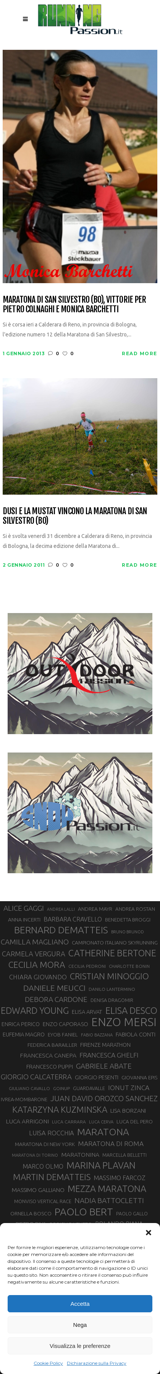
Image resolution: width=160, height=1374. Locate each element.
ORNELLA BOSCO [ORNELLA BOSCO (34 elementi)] (31, 1213)
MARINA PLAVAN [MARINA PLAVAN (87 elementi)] (101, 1165)
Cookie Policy (48, 1363)
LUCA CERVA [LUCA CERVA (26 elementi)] (101, 1122)
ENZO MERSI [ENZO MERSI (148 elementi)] (124, 1022)
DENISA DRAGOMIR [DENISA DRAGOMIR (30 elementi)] (112, 1000)
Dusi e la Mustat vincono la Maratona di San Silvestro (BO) (75, 516)
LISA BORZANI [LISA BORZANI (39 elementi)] (128, 1110)
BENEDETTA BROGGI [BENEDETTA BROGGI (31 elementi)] (127, 919)
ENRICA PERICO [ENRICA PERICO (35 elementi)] (21, 1024)
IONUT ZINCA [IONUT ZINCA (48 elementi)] (128, 1087)
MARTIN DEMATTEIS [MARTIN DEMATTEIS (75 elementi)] (52, 1177)
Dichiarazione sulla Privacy (96, 1363)
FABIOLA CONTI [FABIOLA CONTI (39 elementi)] (135, 1034)
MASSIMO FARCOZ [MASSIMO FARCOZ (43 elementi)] (119, 1177)
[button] (148, 1232)
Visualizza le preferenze (80, 1346)
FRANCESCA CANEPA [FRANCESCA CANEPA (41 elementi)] (48, 1055)
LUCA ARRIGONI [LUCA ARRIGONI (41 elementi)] (27, 1121)
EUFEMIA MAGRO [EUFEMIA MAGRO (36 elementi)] (24, 1034)
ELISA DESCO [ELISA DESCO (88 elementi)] (131, 1011)
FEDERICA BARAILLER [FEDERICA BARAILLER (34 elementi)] (52, 1045)
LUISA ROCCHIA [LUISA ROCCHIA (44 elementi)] (51, 1133)
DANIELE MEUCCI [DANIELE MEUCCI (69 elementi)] (54, 987)
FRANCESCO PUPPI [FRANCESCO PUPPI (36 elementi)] (49, 1066)
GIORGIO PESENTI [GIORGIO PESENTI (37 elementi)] (96, 1077)
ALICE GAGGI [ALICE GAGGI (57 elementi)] (23, 908)
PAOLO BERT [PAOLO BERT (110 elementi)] (84, 1212)
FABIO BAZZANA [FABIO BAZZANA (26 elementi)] (97, 1035)
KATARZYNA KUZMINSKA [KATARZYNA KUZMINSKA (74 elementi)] (59, 1109)
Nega (80, 1325)
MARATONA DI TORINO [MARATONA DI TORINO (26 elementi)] (35, 1155)
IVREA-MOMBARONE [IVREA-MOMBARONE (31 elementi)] (24, 1099)
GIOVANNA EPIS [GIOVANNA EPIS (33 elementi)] (139, 1077)
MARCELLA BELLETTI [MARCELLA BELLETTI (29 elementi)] (124, 1155)
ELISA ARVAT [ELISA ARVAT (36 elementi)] (87, 1011)
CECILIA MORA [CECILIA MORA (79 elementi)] (36, 964)
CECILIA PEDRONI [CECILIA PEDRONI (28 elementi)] (87, 966)
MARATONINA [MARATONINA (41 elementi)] (80, 1154)
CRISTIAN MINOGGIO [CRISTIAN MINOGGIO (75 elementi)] (109, 976)
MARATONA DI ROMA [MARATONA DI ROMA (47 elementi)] (111, 1143)
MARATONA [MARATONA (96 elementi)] (103, 1132)
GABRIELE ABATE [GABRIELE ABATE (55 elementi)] (104, 1066)
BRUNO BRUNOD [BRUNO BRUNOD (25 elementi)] (127, 932)
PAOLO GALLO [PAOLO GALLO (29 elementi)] (132, 1213)
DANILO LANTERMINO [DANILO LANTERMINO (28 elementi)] (112, 989)
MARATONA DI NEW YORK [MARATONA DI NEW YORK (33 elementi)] (45, 1144)
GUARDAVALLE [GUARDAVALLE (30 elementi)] (89, 1088)
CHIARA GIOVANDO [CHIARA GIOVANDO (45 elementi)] (38, 976)
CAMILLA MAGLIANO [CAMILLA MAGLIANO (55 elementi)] (35, 942)
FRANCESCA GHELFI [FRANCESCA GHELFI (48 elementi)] (109, 1055)
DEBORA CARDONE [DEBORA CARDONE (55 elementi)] (56, 999)
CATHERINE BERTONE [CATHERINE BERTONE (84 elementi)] (112, 953)
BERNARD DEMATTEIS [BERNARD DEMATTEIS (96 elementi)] (61, 930)
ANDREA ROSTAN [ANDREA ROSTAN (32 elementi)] (135, 909)
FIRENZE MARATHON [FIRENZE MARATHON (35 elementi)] (105, 1045)
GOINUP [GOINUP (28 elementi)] (61, 1088)
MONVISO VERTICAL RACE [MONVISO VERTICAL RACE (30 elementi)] (42, 1201)
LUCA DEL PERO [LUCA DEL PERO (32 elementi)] (134, 1122)
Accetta (79, 1303)
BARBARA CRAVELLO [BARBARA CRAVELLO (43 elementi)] (73, 919)
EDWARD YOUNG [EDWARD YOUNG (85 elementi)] (35, 1010)
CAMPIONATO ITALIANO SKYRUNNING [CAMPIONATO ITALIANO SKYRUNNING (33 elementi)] (115, 943)
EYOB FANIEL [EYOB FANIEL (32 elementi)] (63, 1035)
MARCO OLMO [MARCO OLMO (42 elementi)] (43, 1166)
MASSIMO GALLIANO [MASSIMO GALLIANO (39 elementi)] (38, 1190)
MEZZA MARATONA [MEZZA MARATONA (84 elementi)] (107, 1189)
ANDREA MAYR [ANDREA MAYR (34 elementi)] (95, 909)
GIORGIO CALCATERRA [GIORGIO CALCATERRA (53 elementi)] (36, 1077)
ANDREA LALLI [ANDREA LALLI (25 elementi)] (61, 909)
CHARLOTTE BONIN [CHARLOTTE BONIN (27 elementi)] (129, 966)
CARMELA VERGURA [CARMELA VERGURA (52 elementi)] (33, 954)
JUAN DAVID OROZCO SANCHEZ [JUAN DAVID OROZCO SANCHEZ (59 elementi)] (104, 1098)
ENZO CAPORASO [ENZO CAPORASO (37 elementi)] (65, 1024)
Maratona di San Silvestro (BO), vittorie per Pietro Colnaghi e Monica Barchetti (74, 304)
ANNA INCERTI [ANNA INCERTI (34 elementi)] (24, 920)
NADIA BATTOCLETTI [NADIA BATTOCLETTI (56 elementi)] (109, 1200)
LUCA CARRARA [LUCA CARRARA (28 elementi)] (69, 1121)
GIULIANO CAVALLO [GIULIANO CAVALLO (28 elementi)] (29, 1088)
